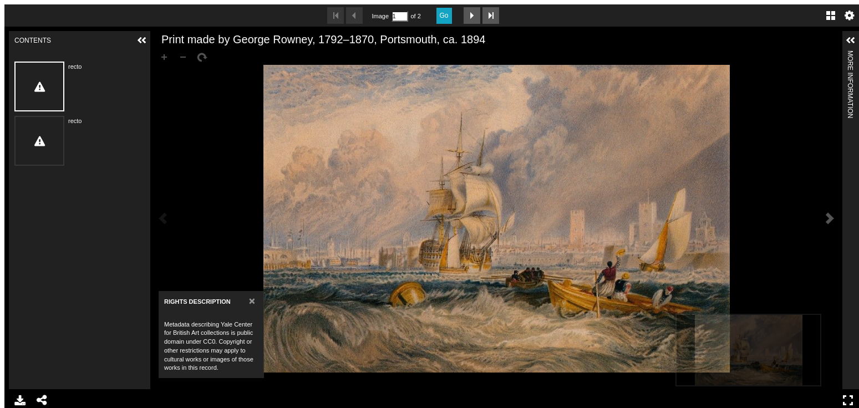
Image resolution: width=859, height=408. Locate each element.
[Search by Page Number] (400, 16)
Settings (849, 15)
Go (444, 15)
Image (380, 16)
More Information (850, 55)
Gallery (830, 15)
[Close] (252, 300)
